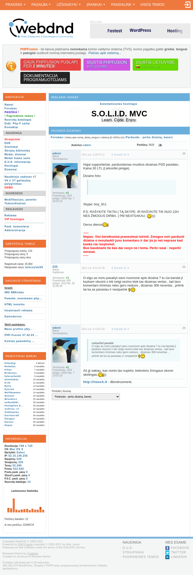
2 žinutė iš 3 (120, 269)
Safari (21, 452)
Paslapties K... (14, 405)
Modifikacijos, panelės (21, 199)
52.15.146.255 (18, 455)
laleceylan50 (34, 267)
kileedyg (10, 363)
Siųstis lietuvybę (155, 64)
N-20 (8, 382)
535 (55, 268)
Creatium (32, 553)
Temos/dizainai (15, 203)
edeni (87, 145)
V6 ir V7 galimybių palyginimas (18, 182)
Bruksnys (11, 373)
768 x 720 (26, 446)
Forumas (11, 108)
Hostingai (11, 165)
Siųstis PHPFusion (107, 64)
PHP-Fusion (25, 544)
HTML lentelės (15, 304)
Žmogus (10, 418)
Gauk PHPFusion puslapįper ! (51, 64)
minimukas (12, 379)
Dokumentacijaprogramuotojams (45, 78)
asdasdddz (12, 402)
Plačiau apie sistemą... (104, 53)
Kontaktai (11, 127)
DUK (8, 143)
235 (20, 462)
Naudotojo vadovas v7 (20, 176)
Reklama (11, 215)
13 (29, 482)
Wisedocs (11, 399)
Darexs (9, 422)
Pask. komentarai (17, 226)
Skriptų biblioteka (17, 150)
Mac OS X (16, 449)
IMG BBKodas (14, 292)
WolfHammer (13, 392)
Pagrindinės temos (141, 557)
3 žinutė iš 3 (120, 330)
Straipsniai (133, 552)
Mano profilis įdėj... (19, 329)
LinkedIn (179, 557)
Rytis (8, 386)
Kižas (8, 369)
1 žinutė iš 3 (120, 154)
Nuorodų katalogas (18, 119)
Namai (9, 104)
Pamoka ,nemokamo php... (23, 298)
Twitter (178, 552)
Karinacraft (12, 415)
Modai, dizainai (15, 154)
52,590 (17, 465)
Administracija (15, 230)
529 (19, 459)
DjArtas (9, 389)
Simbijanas (12, 412)
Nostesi (10, 396)
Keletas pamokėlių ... (20, 341)
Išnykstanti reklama (19, 310)
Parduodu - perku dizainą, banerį (149, 137)
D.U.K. (128, 548)
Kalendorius (13, 316)
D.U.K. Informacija (18, 162)
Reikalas (10, 366)
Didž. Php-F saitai (17, 123)
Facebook (180, 548)
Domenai (11, 169)
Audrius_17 (12, 409)
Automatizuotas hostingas (118, 104)
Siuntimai (11, 147)
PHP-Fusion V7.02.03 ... (21, 335)
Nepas (9, 425)
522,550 (18, 468)
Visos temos (152, 5)
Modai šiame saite (17, 158)
